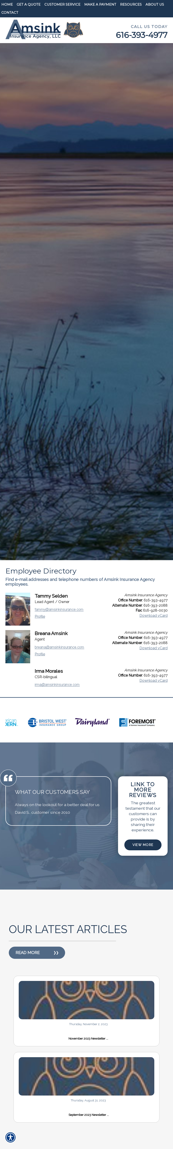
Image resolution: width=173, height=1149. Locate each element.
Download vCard (153, 615)
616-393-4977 (142, 35)
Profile (40, 616)
